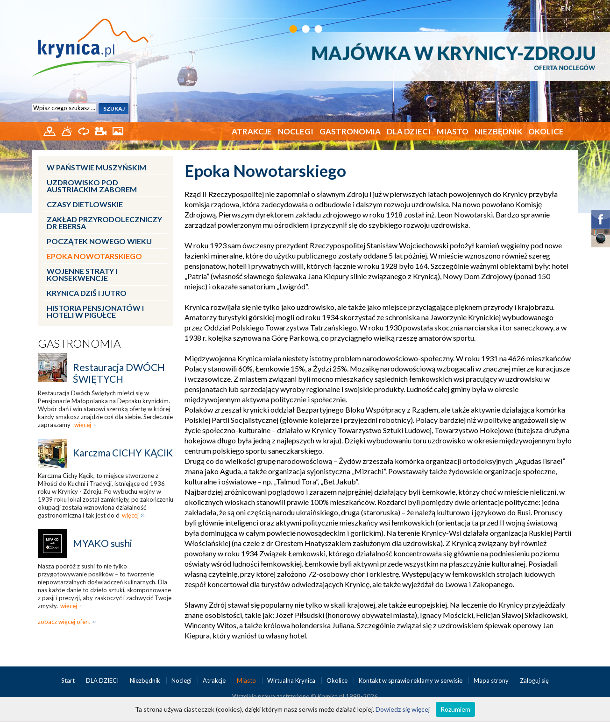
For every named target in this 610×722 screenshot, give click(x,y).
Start (68, 680)
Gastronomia (350, 131)
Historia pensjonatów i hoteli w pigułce (95, 311)
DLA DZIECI (409, 131)
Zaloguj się (534, 680)
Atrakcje (252, 131)
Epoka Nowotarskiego (94, 256)
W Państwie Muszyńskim (96, 167)
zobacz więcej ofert (64, 621)
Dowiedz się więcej (403, 709)
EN (566, 8)
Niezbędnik (498, 131)
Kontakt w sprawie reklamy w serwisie (411, 680)
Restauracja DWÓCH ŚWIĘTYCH (119, 373)
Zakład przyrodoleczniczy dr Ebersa (104, 223)
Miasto (452, 131)
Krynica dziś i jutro (87, 292)
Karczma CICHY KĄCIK (123, 452)
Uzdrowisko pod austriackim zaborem (92, 186)
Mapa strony (491, 680)
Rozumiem (455, 709)
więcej (82, 424)
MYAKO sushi (102, 543)
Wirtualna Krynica (292, 680)
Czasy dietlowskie (85, 204)
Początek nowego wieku (99, 241)
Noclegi (295, 131)
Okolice (546, 131)
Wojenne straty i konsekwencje (82, 274)
